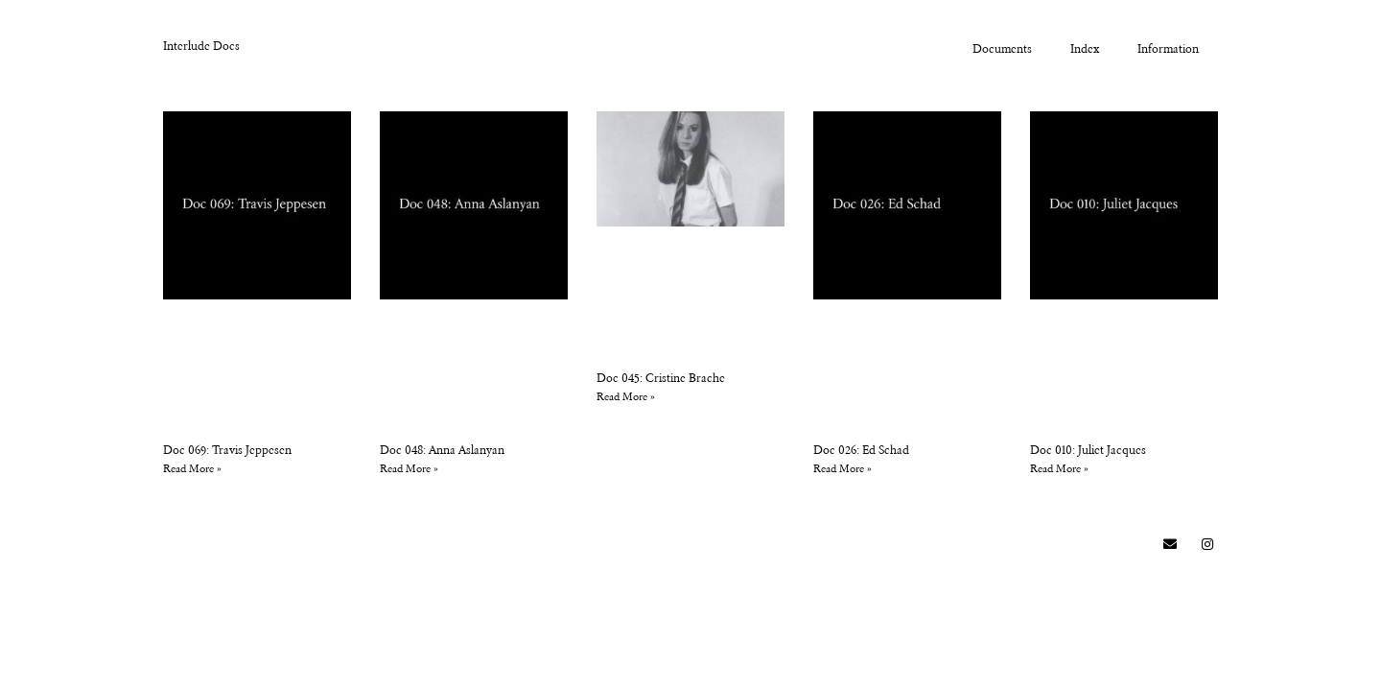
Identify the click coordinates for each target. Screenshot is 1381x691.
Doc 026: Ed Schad (861, 451)
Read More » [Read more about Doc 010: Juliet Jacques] (1059, 470)
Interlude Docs (201, 47)
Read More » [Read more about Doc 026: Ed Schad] (842, 470)
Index (1084, 50)
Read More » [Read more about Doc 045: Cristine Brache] (626, 398)
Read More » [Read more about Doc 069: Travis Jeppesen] (192, 470)
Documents (1002, 50)
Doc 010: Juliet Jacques (1088, 451)
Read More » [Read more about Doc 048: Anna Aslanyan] (409, 470)
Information (1168, 50)
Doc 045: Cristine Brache (661, 379)
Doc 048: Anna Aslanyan (442, 451)
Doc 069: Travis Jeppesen (227, 451)
